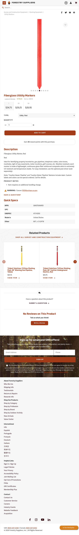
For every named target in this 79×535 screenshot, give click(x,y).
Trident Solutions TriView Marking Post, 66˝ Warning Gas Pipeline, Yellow (21, 270)
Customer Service (10, 501)
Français (7, 437)
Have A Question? (12, 195)
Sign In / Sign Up (10, 464)
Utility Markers (9, 14)
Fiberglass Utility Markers (19, 96)
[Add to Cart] (40, 132)
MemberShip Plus (10, 490)
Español (7, 430)
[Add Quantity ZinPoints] (33, 125)
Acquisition (8, 514)
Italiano (7, 443)
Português (8, 434)
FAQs (6, 483)
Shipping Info (9, 387)
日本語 (6, 446)
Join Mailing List (10, 477)
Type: (6, 115)
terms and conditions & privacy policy (56, 372)
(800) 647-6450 (31, 528)
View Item (14, 278)
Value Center (9, 419)
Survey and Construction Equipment (15, 12)
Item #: (28, 99)
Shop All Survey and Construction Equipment (39, 237)
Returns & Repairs (10, 394)
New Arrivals (8, 416)
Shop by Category (10, 403)
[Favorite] (65, 24)
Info (5, 427)
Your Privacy (8, 470)
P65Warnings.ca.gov (29, 190)
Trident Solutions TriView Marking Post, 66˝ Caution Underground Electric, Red (56, 270)
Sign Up (40, 359)
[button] (4, 261)
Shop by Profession (11, 406)
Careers (7, 504)
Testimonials (8, 390)
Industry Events (10, 507)
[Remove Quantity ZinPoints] (5, 125)
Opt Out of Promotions (12, 480)
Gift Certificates (10, 486)
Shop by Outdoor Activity (13, 413)
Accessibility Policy (11, 474)
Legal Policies (9, 467)
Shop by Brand (9, 410)
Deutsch (7, 440)
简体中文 (7, 450)
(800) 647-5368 (13, 528)
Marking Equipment (35, 12)
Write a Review (39, 323)
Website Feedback (11, 510)
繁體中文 (7, 453)
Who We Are (8, 384)
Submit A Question (39, 303)
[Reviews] (9, 99)
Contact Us (8, 498)
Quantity (8, 120)
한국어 (6, 456)
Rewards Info (9, 397)
